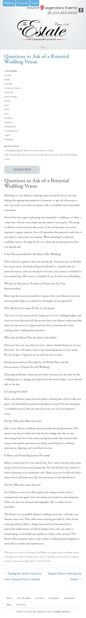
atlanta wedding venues (68, 552)
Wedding (8, 139)
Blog (9, 604)
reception (8, 118)
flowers (7, 100)
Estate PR (8, 92)
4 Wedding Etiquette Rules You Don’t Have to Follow (29, 150)
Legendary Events (43, 611)
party (6, 113)
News (7, 109)
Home (9, 598)
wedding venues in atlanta (58, 556)
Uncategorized (11, 130)
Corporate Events (12, 88)
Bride (6, 79)
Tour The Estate (23, 598)
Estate (48, 561)
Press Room (54, 598)
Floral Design (10, 96)
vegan (7, 135)
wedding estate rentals (14, 556)
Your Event (20, 604)
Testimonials (10, 126)
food (6, 105)
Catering (8, 83)
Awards (7, 75)
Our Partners (69, 598)
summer (8, 122)
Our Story (39, 598)
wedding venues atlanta (35, 556)
